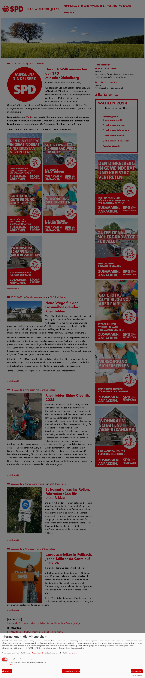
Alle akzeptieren (136, 671)
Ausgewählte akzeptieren (71, 671)
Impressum (72, 653)
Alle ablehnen (6, 671)
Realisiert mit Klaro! (137, 675)
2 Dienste (12, 665)
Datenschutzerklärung (39, 653)
